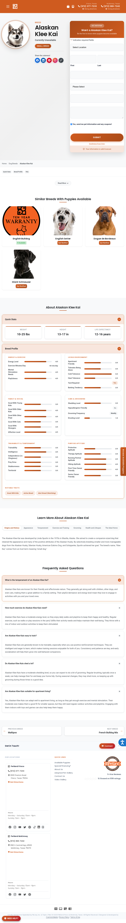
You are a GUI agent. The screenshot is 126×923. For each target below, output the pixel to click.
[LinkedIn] (39, 831)
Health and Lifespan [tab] (113, 527)
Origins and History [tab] (13, 527)
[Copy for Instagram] (57, 60)
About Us (59, 773)
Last (99, 64)
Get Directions (15, 786)
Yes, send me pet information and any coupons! (92, 121)
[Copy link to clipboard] (37, 67)
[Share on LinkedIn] (44, 60)
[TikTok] (35, 831)
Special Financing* (63, 769)
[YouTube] (20, 831)
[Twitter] (25, 831)
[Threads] (43, 831)
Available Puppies (62, 766)
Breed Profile (26, 169)
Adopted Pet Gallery (64, 776)
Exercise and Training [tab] (73, 527)
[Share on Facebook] (37, 60)
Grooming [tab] (94, 527)
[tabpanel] (63, 544)
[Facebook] (10, 831)
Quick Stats (9, 169)
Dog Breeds (13, 160)
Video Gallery (60, 783)
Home (4, 160)
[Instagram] (15, 831)
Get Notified (63, 240)
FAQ (39, 169)
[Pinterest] (30, 831)
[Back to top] (118, 749)
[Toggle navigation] (8, 6)
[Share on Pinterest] (50, 60)
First (72, 64)
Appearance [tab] (34, 527)
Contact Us (60, 780)
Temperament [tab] (52, 527)
